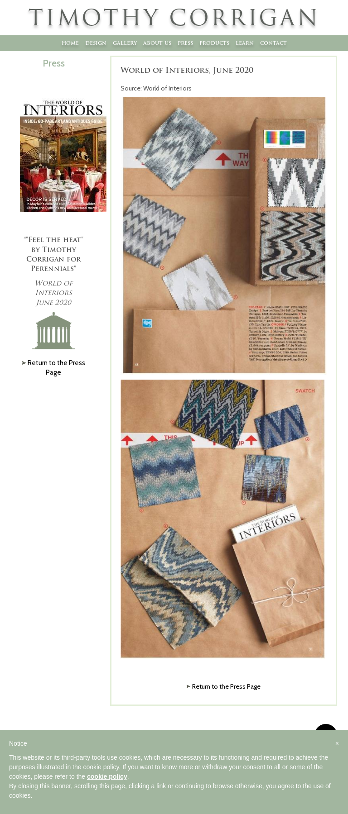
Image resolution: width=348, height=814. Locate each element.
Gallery (125, 42)
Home (70, 42)
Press (185, 42)
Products (214, 42)
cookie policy (107, 776)
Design (95, 42)
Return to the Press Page (226, 686)
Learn (245, 42)
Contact (273, 42)
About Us (157, 42)
